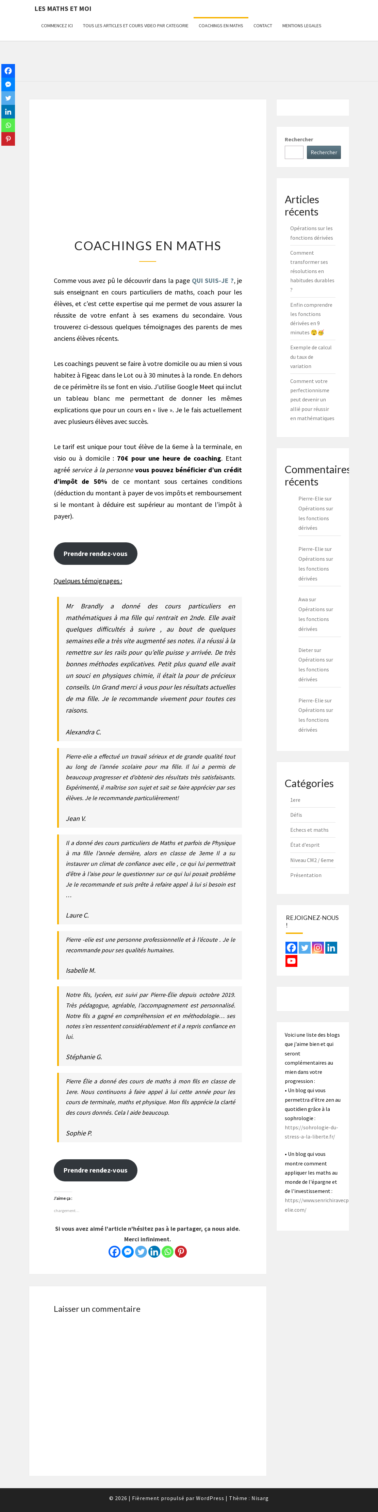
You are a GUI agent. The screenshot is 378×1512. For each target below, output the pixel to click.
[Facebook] (114, 1252)
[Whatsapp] (168, 1252)
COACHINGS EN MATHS (221, 25)
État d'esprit (305, 844)
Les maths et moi (63, 8)
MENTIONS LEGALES (302, 25)
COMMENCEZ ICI (57, 25)
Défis (296, 814)
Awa (303, 599)
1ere (295, 799)
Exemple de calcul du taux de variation (311, 356)
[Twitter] (141, 1252)
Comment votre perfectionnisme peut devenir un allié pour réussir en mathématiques (312, 399)
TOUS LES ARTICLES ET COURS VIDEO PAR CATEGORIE (135, 25)
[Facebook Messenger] (128, 1252)
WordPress (210, 1498)
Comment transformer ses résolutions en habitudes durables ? (312, 271)
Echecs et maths (309, 829)
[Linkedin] (154, 1252)
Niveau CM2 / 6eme (312, 860)
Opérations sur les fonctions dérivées (315, 518)
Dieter (305, 650)
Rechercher (299, 139)
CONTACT (262, 25)
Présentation (306, 875)
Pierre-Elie (311, 700)
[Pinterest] (181, 1252)
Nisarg (260, 1498)
